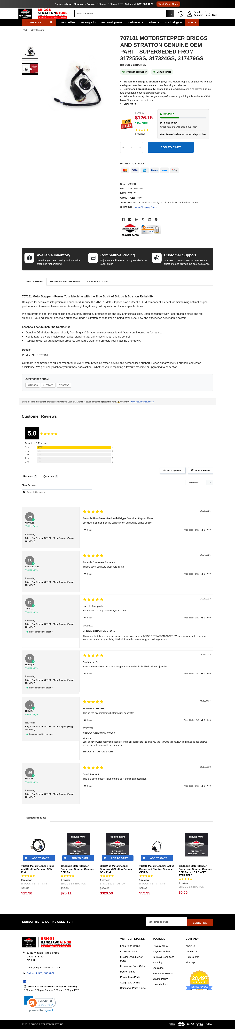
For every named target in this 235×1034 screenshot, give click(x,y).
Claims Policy (160, 983)
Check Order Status (168, 4)
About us (190, 951)
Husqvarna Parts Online (133, 971)
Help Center (192, 962)
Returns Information (65, 288)
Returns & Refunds (163, 978)
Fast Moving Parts (111, 29)
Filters (154, 29)
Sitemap (190, 967)
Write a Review (202, 477)
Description (34, 288)
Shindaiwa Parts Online (133, 993)
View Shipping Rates (145, 214)
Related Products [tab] (36, 824)
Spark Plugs (173, 29)
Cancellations (97, 288)
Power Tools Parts (130, 982)
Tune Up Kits (88, 29)
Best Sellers (68, 29)
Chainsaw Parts (128, 956)
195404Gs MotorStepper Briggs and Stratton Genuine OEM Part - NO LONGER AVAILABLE (195, 877)
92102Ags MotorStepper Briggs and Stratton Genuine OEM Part (116, 875)
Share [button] (88, 536)
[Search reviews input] (57, 499)
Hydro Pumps (127, 976)
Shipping (157, 967)
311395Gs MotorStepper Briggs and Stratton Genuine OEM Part (77, 875)
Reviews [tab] (27, 483)
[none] (79, 89)
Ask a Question (174, 477)
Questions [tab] (48, 483)
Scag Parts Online (130, 987)
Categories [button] (33, 29)
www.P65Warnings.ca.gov (142, 409)
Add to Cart (40, 865)
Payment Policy (161, 956)
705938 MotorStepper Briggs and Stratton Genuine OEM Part (37, 875)
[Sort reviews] (199, 490)
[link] (40, 1009)
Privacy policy (160, 951)
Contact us (191, 956)
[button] (203, 537)
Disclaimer (158, 973)
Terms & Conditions (163, 962)
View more (130, 110)
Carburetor (136, 29)
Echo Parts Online (130, 951)
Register (194, 18)
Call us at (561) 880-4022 (139, 4)
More (192, 29)
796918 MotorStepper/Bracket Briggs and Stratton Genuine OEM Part (156, 875)
